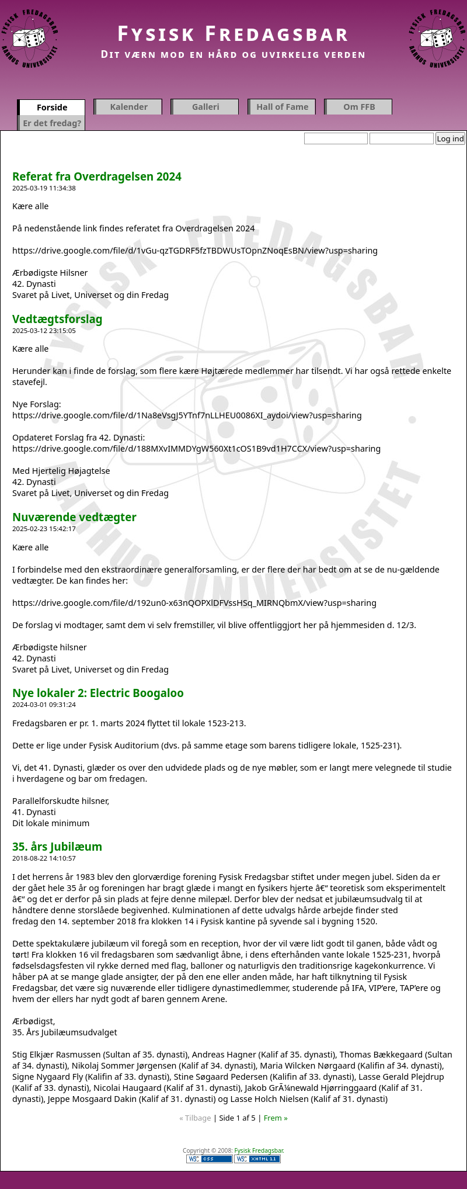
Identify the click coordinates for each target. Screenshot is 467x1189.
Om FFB (359, 106)
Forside (52, 107)
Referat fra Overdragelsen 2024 (97, 176)
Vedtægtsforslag (57, 318)
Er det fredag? (52, 123)
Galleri (205, 106)
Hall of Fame (282, 106)
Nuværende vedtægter (74, 516)
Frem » (276, 1117)
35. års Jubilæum (57, 846)
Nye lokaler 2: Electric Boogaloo (98, 692)
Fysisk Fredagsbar (233, 33)
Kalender (129, 106)
